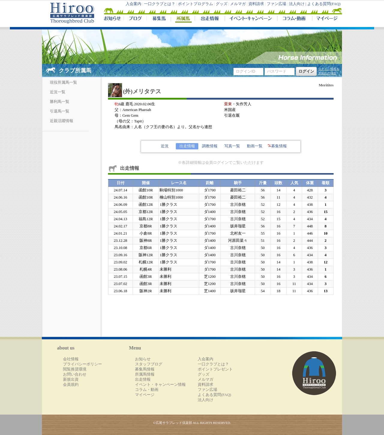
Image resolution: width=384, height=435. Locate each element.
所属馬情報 (144, 374)
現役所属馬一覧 (63, 82)
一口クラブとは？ (159, 4)
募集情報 (277, 146)
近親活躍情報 (61, 121)
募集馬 (158, 19)
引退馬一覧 (59, 111)
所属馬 (183, 19)
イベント (251, 19)
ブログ (135, 19)
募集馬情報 (144, 369)
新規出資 (71, 379)
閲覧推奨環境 (74, 369)
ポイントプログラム (195, 4)
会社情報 (71, 359)
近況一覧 (57, 92)
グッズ (221, 4)
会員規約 (71, 384)
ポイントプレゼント (215, 369)
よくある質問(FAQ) (323, 4)
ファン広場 (276, 4)
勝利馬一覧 (59, 102)
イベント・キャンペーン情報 (160, 384)
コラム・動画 (294, 19)
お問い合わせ (74, 374)
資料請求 (256, 4)
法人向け (205, 400)
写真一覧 (232, 146)
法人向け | (298, 4)
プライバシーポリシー (82, 364)
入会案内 (133, 4)
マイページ (325, 19)
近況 (165, 146)
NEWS (113, 19)
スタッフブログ (148, 364)
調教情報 (210, 146)
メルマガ (238, 4)
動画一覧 (254, 146)
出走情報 (210, 19)
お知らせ (143, 359)
